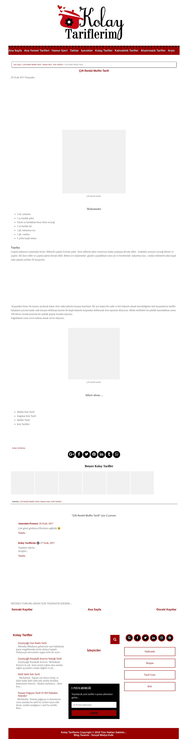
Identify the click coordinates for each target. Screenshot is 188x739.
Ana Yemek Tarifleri (36, 50)
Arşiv (171, 50)
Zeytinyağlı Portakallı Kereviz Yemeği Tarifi (40, 653)
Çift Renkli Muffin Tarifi (32, 64)
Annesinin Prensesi (28, 518)
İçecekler (87, 50)
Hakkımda (150, 646)
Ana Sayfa (15, 50)
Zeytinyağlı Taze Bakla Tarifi (32, 637)
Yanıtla (21, 527)
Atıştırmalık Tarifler (153, 50)
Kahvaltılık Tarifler (126, 50)
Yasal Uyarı (149, 669)
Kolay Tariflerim (27, 537)
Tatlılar (74, 50)
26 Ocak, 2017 (46, 518)
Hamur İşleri (60, 50)
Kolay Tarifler (103, 50)
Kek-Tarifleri (58, 64)
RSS (150, 681)
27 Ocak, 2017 (47, 537)
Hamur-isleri (47, 64)
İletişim (150, 657)
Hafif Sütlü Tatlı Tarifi (29, 669)
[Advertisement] (94, 104)
